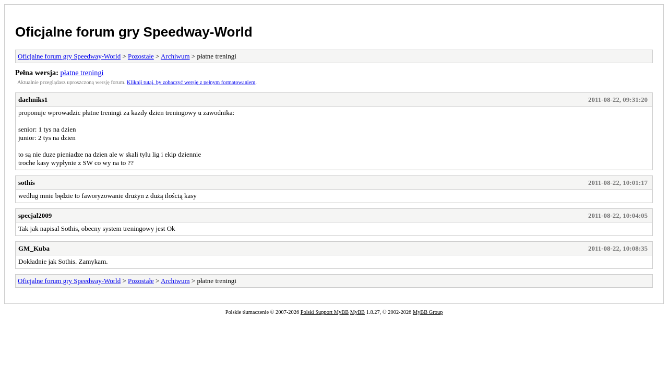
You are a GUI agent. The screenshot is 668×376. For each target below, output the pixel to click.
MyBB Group (428, 312)
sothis (26, 182)
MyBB (357, 312)
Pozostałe (141, 56)
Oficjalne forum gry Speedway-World (134, 32)
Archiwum (175, 56)
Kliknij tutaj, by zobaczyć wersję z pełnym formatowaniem (191, 82)
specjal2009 (35, 215)
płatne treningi (82, 72)
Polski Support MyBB (325, 312)
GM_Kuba (34, 248)
